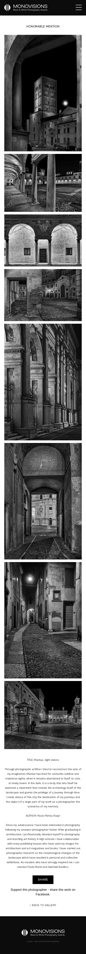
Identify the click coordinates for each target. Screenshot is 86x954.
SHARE (43, 879)
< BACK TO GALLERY (43, 905)
